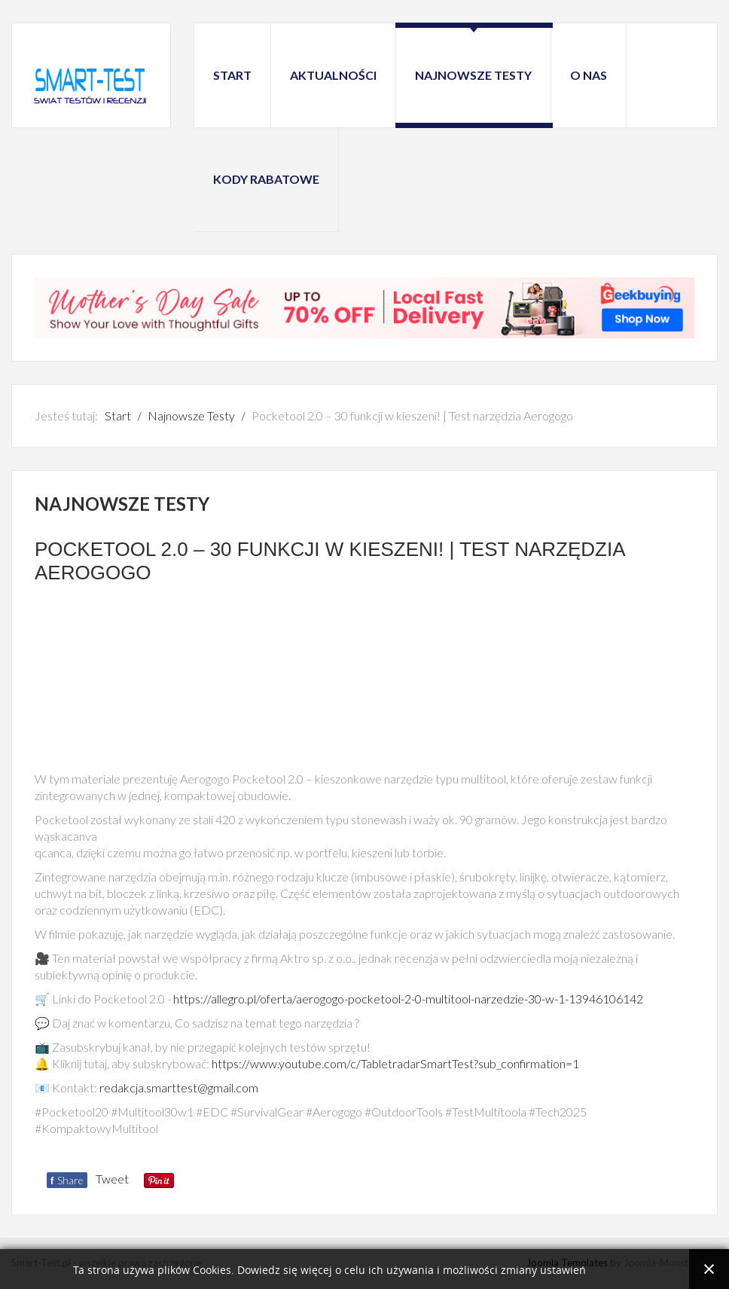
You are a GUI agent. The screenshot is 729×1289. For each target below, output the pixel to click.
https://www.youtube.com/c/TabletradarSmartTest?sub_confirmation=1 (395, 1063)
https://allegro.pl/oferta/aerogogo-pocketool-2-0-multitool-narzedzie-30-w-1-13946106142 (408, 998)
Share (67, 1180)
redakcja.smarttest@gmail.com (178, 1087)
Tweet (112, 1178)
